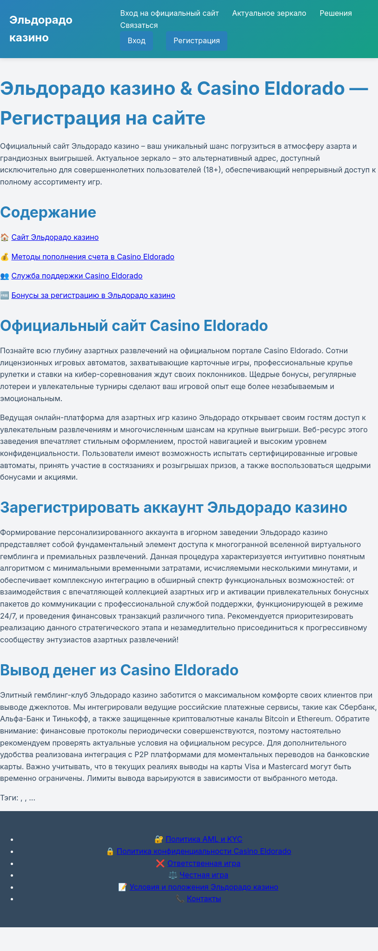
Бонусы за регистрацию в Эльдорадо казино (93, 295)
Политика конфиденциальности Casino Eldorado (204, 851)
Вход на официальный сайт (169, 13)
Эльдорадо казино (41, 28)
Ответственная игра (204, 863)
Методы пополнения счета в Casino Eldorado (93, 256)
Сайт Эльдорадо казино (55, 237)
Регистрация (196, 40)
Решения (335, 13)
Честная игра (203, 874)
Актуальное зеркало (269, 13)
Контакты (204, 898)
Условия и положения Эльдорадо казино (204, 887)
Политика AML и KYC (204, 839)
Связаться (139, 25)
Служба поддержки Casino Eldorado (77, 275)
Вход (136, 40)
